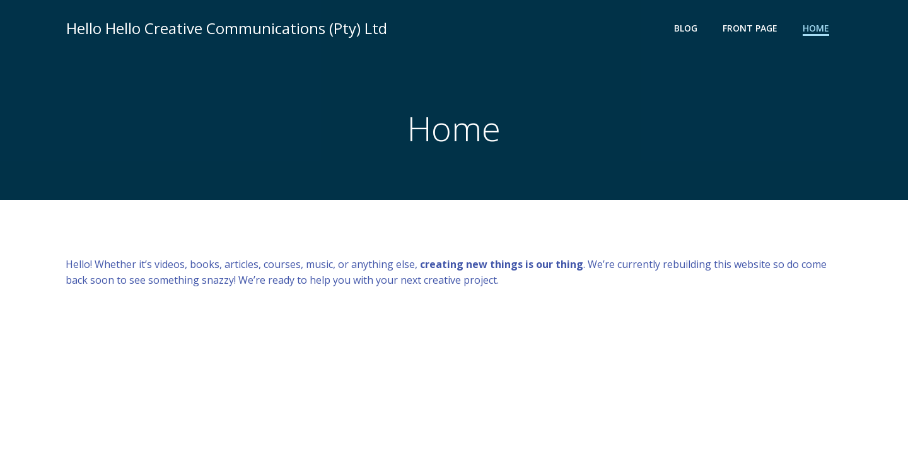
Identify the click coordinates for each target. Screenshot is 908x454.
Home (816, 29)
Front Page (750, 29)
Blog (686, 29)
